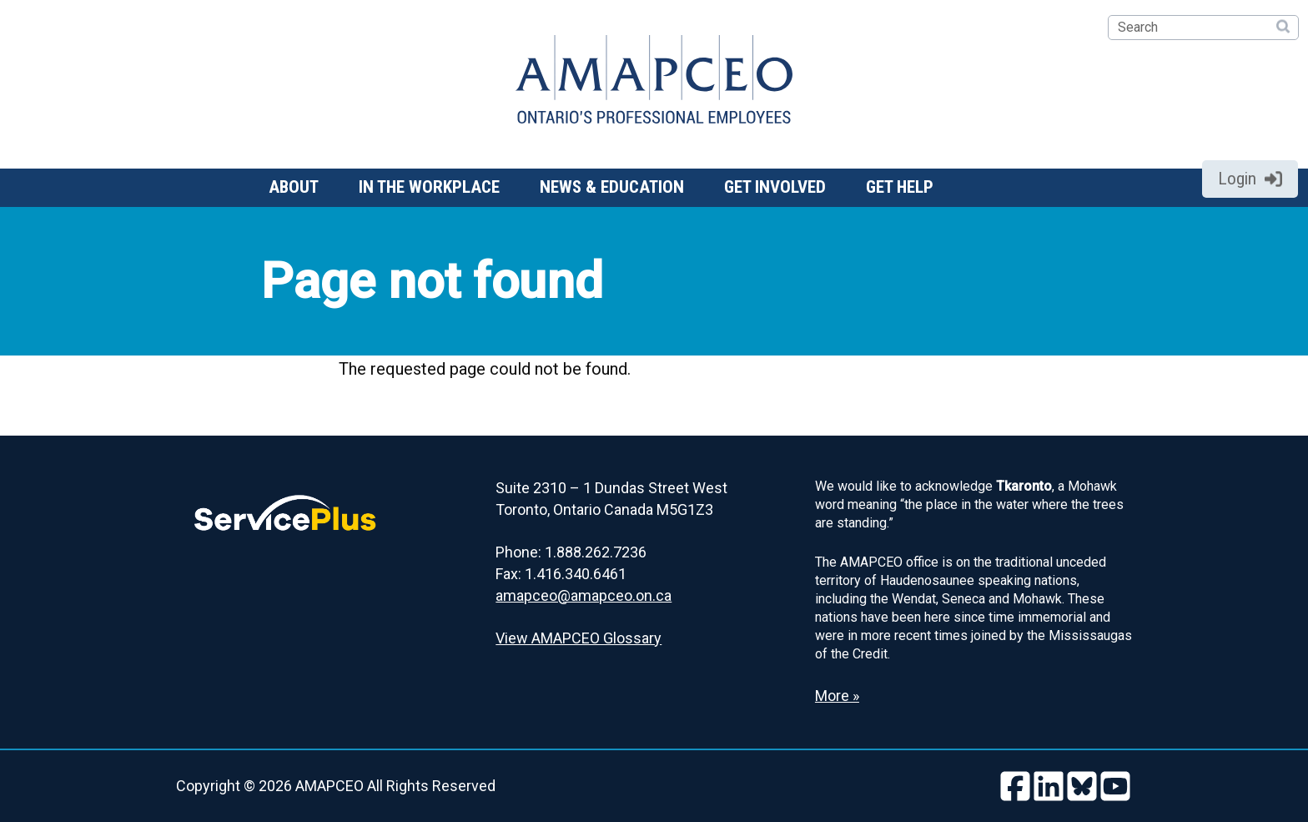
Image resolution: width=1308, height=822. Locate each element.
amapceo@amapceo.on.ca (584, 595)
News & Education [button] (612, 187)
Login (1250, 179)
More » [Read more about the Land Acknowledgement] (837, 695)
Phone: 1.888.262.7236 (571, 552)
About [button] (294, 187)
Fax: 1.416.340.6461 (561, 573)
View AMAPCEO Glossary (579, 638)
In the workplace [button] (429, 187)
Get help (899, 187)
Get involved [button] (775, 187)
